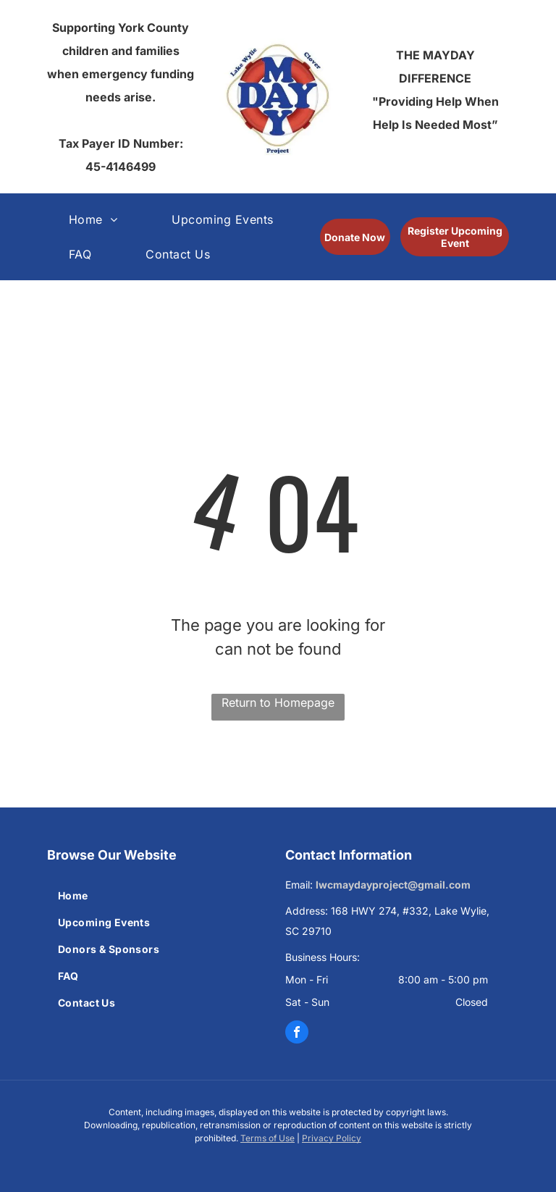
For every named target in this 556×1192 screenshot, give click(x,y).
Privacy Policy (331, 1138)
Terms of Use (267, 1138)
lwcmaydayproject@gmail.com (393, 884)
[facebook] (296, 1032)
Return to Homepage (278, 702)
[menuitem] (98, 219)
